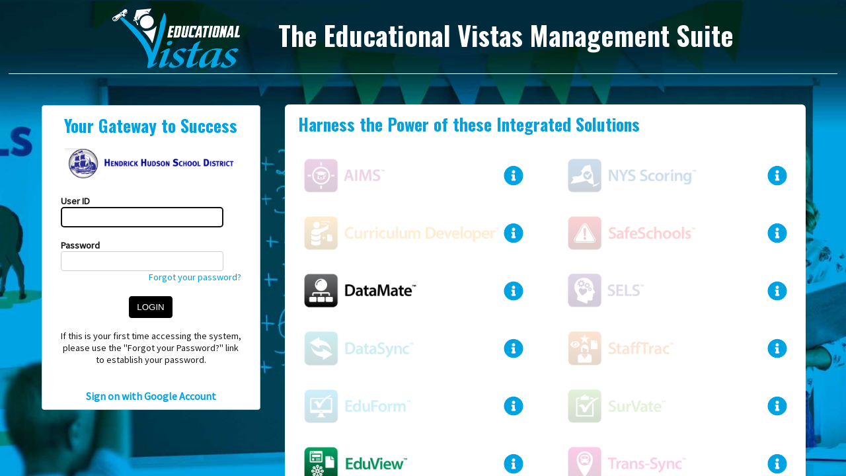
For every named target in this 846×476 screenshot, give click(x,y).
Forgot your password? (195, 277)
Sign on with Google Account (151, 396)
